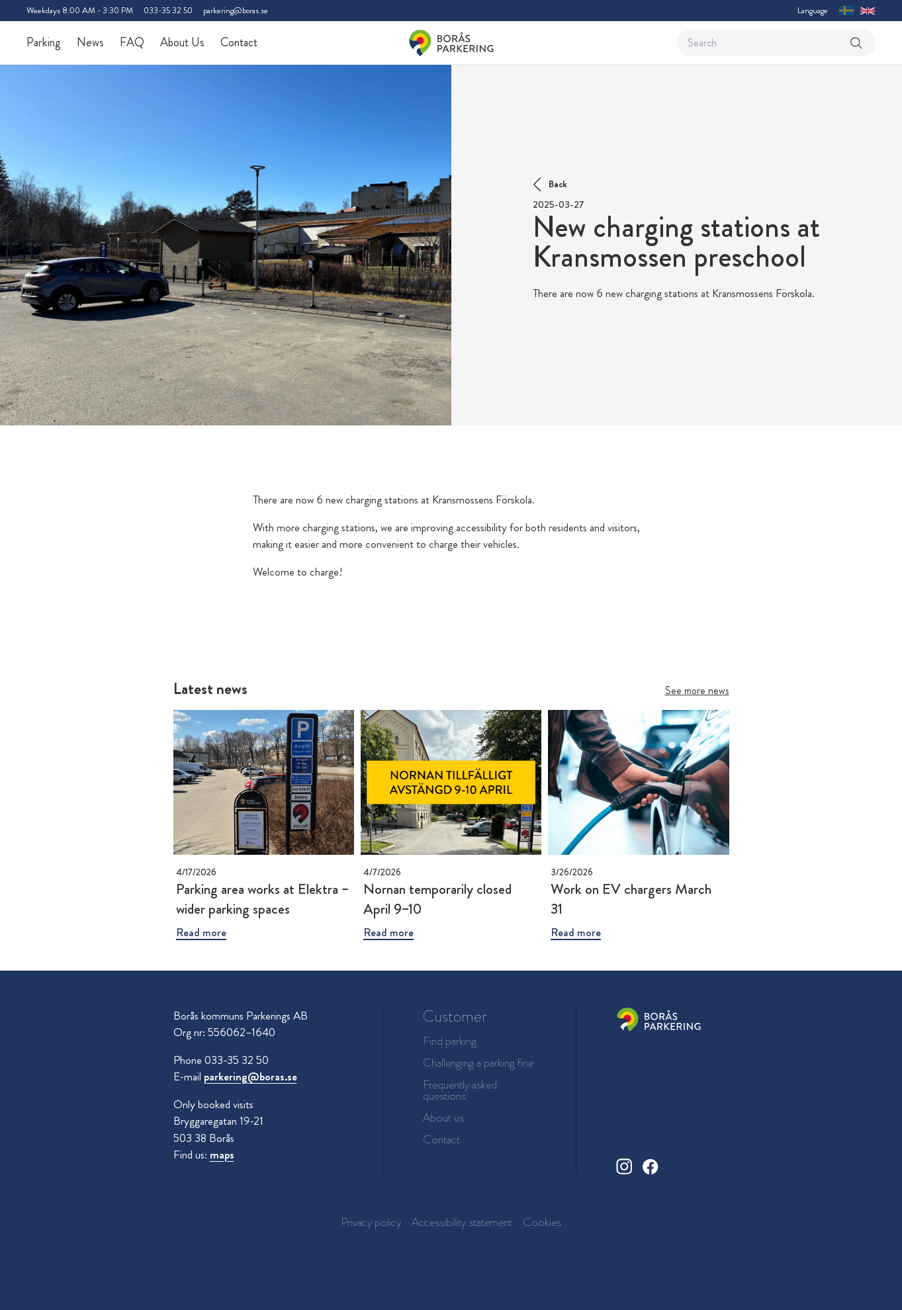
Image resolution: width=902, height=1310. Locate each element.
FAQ (132, 42)
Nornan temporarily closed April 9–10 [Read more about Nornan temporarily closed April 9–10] (437, 899)
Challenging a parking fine (478, 1063)
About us (443, 1117)
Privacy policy (371, 1222)
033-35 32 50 (168, 10)
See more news (697, 690)
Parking (43, 42)
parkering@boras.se (235, 10)
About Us (182, 42)
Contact (238, 42)
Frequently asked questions (460, 1090)
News (90, 42)
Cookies (542, 1222)
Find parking (449, 1041)
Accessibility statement (462, 1222)
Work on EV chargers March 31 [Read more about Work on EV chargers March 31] (631, 899)
